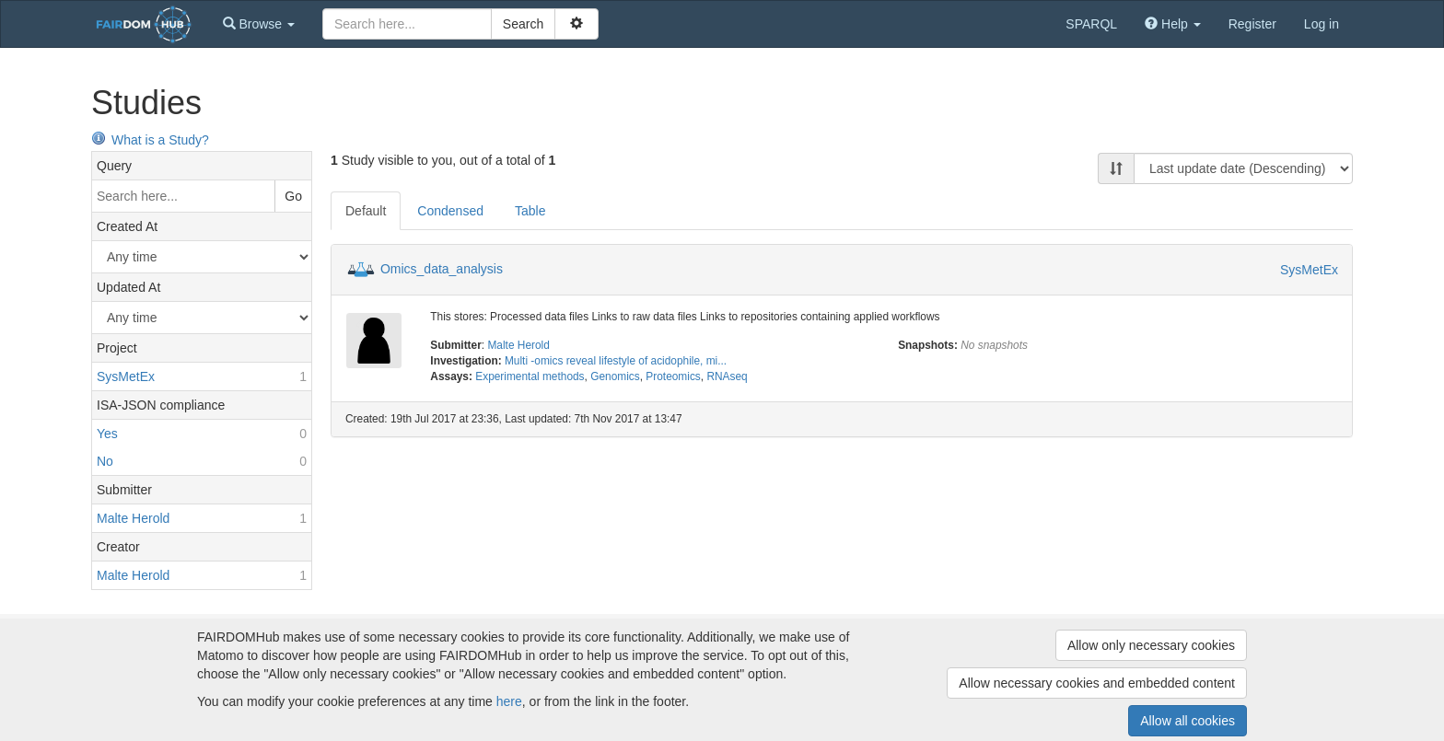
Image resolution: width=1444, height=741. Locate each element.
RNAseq (726, 376)
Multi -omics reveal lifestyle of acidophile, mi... (616, 360)
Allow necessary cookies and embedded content (1097, 683)
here (509, 701)
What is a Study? (150, 140)
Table (530, 210)
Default (365, 210)
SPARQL (1091, 24)
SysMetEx (1309, 269)
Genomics (615, 376)
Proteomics (673, 376)
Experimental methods (529, 376)
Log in (1321, 24)
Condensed (450, 210)
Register (1252, 24)
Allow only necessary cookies (1151, 645)
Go (293, 196)
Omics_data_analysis (441, 268)
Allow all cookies (1187, 720)
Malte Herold (518, 345)
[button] (259, 24)
